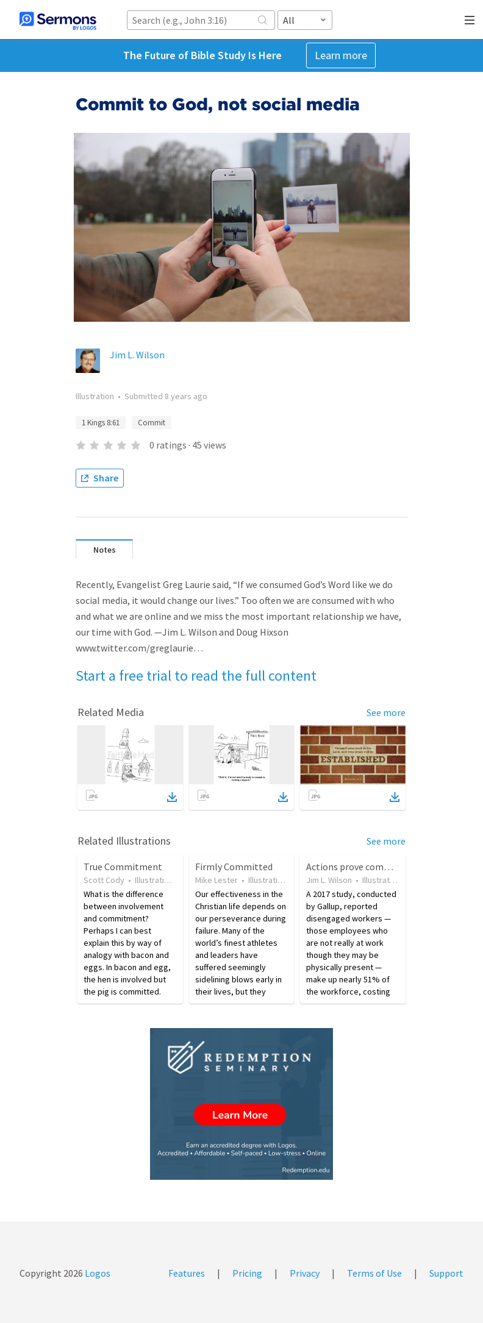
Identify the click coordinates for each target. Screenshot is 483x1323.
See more (386, 712)
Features (186, 1273)
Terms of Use (374, 1273)
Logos (96, 1273)
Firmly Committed (234, 866)
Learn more (341, 55)
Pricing (247, 1273)
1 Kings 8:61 (101, 422)
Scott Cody (104, 879)
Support (446, 1273)
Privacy (305, 1273)
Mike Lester (216, 879)
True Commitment (123, 866)
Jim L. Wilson (137, 355)
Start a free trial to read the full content (196, 675)
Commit (151, 422)
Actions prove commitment (364, 866)
